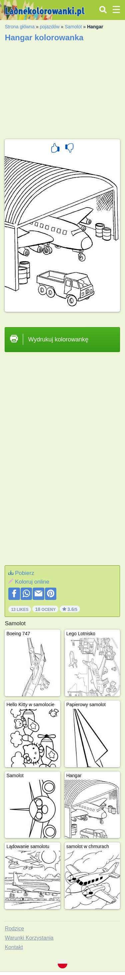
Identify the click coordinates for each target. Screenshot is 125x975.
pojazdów (49, 26)
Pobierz (24, 573)
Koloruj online (32, 582)
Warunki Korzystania (29, 938)
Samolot (73, 26)
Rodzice (14, 928)
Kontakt (14, 947)
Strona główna (20, 26)
